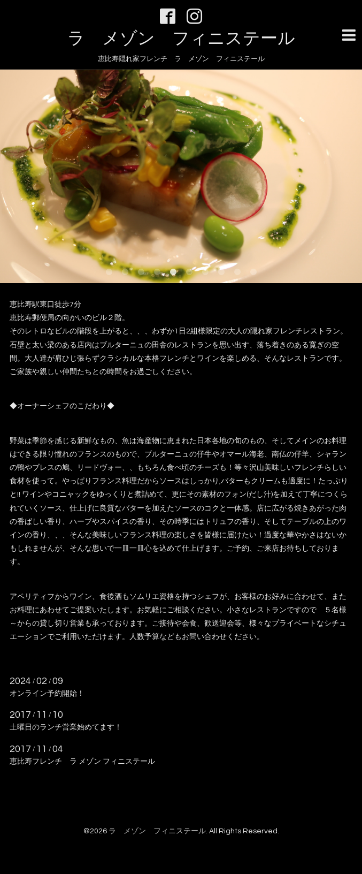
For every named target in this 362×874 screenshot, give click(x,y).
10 (253, 272)
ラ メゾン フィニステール (181, 39)
